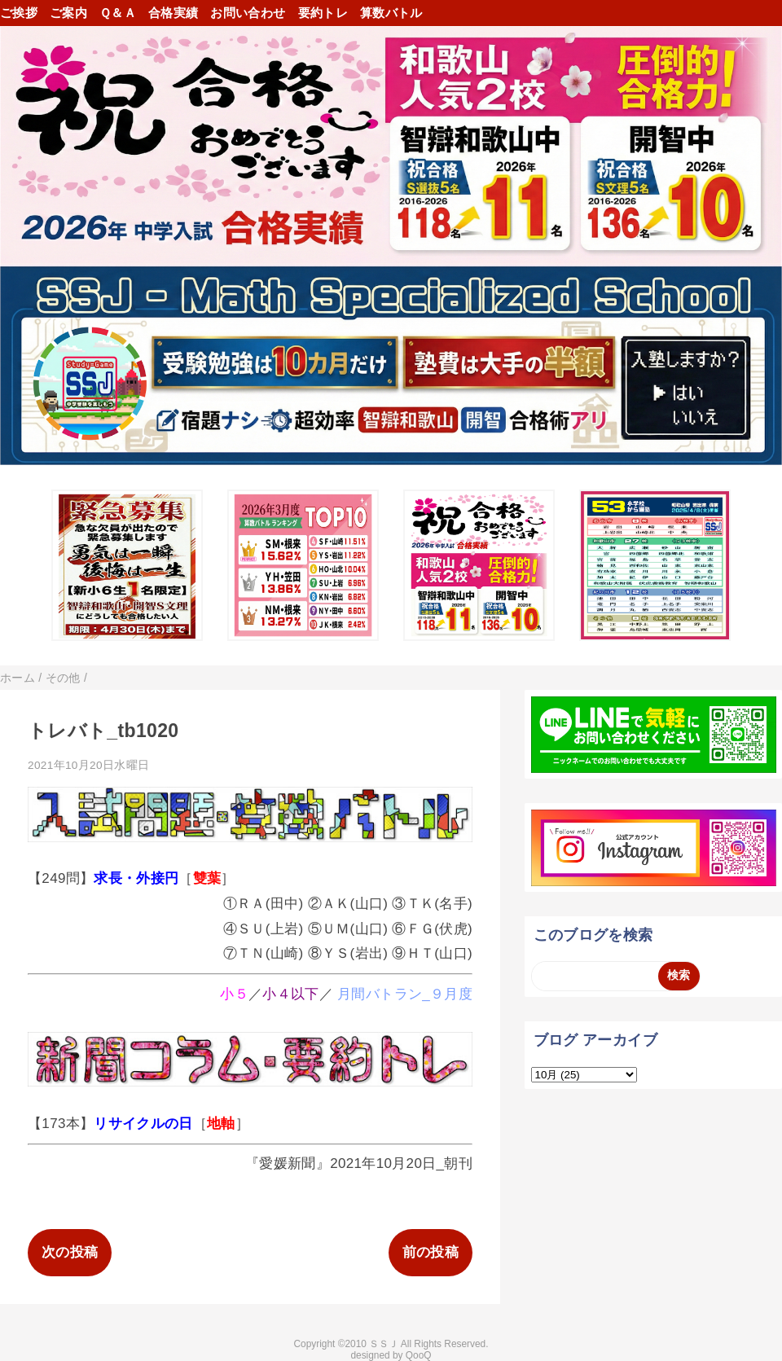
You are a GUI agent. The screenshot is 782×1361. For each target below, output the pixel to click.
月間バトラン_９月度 (404, 994)
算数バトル (391, 13)
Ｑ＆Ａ (117, 13)
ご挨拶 (18, 13)
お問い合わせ (247, 13)
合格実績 (173, 13)
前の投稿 (430, 1252)
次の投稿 (70, 1252)
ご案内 (68, 13)
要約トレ (323, 13)
